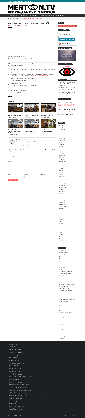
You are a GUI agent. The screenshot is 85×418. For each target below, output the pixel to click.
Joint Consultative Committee (65, 282)
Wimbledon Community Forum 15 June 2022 (47, 130)
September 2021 (62, 165)
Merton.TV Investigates (64, 301)
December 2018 (62, 227)
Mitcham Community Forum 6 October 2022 (47, 114)
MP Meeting (61, 303)
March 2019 (61, 221)
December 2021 (62, 159)
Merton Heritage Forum (64, 295)
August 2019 (61, 212)
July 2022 (61, 146)
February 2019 (62, 223)
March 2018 (61, 242)
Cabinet (60, 256)
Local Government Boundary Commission (27, 97)
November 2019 (62, 206)
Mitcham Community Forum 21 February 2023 (31, 114)
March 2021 (61, 176)
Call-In (60, 258)
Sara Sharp (21, 25)
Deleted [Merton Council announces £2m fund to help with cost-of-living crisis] (26, 393)
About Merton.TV (13, 15)
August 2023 (61, 131)
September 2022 (62, 142)
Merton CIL (61, 294)
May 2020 (61, 195)
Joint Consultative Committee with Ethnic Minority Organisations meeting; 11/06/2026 (67, 105)
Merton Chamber (62, 292)
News (60, 305)
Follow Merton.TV (64, 15)
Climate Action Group (63, 260)
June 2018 (61, 238)
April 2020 (61, 196)
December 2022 (62, 136)
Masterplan (39, 97)
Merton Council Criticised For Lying (17, 406)
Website (43, 174)
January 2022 (62, 157)
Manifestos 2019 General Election (16, 349)
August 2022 (61, 144)
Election (60, 269)
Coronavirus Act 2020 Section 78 (16, 352)
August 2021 (61, 166)
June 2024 (61, 125)
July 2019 (61, 213)
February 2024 (62, 129)
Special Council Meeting (64, 326)
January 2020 (62, 202)
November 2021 (62, 161)
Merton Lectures (62, 297)
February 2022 (62, 155)
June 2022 (61, 148)
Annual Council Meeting (64, 250)
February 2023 (62, 133)
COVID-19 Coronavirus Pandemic (16, 351)
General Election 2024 (18, 1)
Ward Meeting (62, 338)
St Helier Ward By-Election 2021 (16, 358)
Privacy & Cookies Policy (14, 355)
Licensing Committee (63, 286)
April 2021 (61, 174)
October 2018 (61, 230)
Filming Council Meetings (41, 15)
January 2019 (62, 225)
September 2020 (62, 187)
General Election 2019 (14, 360)
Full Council (61, 275)
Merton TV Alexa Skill (14, 377)
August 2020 (61, 189)
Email (26, 174)
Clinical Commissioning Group (65, 262)
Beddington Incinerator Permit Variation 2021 (19, 384)
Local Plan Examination (64, 288)
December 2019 (62, 204)
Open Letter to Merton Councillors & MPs (18, 354)
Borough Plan (62, 254)
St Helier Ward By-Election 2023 (26, 15)
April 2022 (61, 151)
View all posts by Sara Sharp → (23, 145)
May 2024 (61, 127)
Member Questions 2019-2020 (15, 373)
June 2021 (61, 170)
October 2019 (62, 208)
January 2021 (61, 180)
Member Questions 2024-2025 (15, 408)
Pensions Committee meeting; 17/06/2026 (67, 111)
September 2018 (62, 232)
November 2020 (62, 183)
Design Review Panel (63, 267)
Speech (60, 327)
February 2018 (62, 243)
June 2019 (61, 215)
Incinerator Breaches (13, 357)
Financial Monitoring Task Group (66, 271)
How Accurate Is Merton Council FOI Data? (18, 395)
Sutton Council (62, 333)
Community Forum (30, 25)
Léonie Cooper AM (13, 97)
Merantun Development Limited (66, 290)
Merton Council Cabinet (14, 385)
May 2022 (61, 149)
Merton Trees (12, 400)
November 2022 (62, 138)
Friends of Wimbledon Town (65, 273)
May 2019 (61, 217)
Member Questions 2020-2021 (15, 371)
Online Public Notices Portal (15, 381)
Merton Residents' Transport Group (67, 299)
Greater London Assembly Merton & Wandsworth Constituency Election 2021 (26, 362)
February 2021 (62, 178)
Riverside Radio (62, 314)
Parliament (61, 307)
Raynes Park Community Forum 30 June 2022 (31, 130)
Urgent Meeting (62, 336)
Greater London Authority (64, 277)
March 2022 (61, 153)
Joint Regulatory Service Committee (67, 284)
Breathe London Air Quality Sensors (17, 382)
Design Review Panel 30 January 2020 (45, 149)
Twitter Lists (12, 392)
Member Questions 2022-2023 (15, 368)
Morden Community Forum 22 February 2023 (14, 114)
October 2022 (62, 140)
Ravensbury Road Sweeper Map (16, 401)
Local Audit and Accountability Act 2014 (17, 363)
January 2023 (62, 134)
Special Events (12, 346)
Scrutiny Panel (62, 315)
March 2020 (61, 198)
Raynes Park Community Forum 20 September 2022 (14, 131)
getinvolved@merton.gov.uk (41, 75)
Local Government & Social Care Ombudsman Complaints (22, 366)
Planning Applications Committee (66, 312)
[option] (31, 1)
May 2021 (61, 172)
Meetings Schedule (13, 344)
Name (9, 174)
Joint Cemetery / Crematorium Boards (67, 280)
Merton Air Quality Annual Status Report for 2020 (20, 376)
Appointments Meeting (64, 252)
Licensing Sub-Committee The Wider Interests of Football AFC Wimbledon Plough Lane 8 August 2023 (67, 94)
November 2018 (62, 228)
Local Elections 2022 (13, 365)
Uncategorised (62, 334)
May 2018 (61, 240)
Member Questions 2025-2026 (15, 409)
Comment (10, 161)
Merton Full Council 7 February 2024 (67, 87)
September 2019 (62, 210)
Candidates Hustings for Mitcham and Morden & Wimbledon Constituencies (26, 347)
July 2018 (61, 236)
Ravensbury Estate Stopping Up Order (17, 387)
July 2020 (61, 191)
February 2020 (62, 200)
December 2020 (62, 181)
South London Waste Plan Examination (67, 321)
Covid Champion (62, 265)
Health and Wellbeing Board (65, 278)
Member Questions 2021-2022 (15, 370)
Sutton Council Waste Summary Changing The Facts (20, 390)
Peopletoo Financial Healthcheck (16, 404)
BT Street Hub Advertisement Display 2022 (18, 389)
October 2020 (62, 185)
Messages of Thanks (54, 15)
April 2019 (61, 219)
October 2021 (61, 163)
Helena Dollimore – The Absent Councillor (18, 396)
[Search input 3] (66, 26)
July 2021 (61, 168)
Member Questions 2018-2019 (15, 374)
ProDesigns (74, 415)
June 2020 (61, 193)
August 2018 (61, 234)
